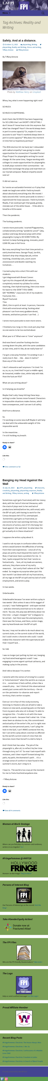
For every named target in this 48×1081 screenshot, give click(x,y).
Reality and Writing (19, 47)
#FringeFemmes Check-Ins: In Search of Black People (23, 1061)
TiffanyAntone (23, 50)
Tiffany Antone (8, 50)
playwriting (26, 44)
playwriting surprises (28, 490)
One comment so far (13, 467)
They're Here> (26, 873)
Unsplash (37, 91)
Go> (22, 847)
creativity (6, 490)
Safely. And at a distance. (19, 40)
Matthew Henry (22, 91)
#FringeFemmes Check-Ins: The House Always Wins (22, 1042)
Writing (34, 44)
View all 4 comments (12, 810)
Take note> (38, 962)
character (40, 488)
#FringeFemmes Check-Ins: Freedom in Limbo (20, 1057)
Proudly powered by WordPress (15, 1071)
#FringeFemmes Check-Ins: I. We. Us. (16, 1046)
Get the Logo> (33, 996)
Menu (5, 13)
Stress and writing (34, 47)
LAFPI (21, 488)
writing (26, 493)
